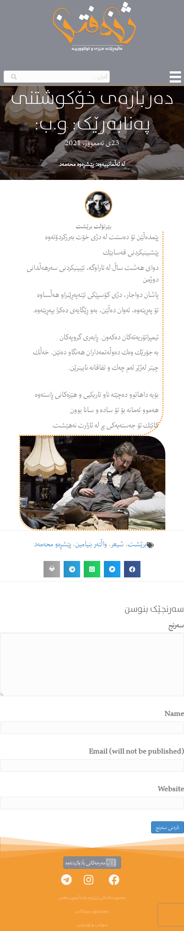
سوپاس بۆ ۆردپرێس (92, 924)
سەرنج (176, 625)
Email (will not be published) (136, 751)
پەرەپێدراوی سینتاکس (92, 911)
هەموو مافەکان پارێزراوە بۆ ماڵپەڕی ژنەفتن (92, 897)
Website (171, 789)
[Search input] (57, 77)
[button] (114, 880)
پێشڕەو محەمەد (52, 544)
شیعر (117, 544)
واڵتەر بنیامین (91, 544)
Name (174, 714)
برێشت (137, 544)
